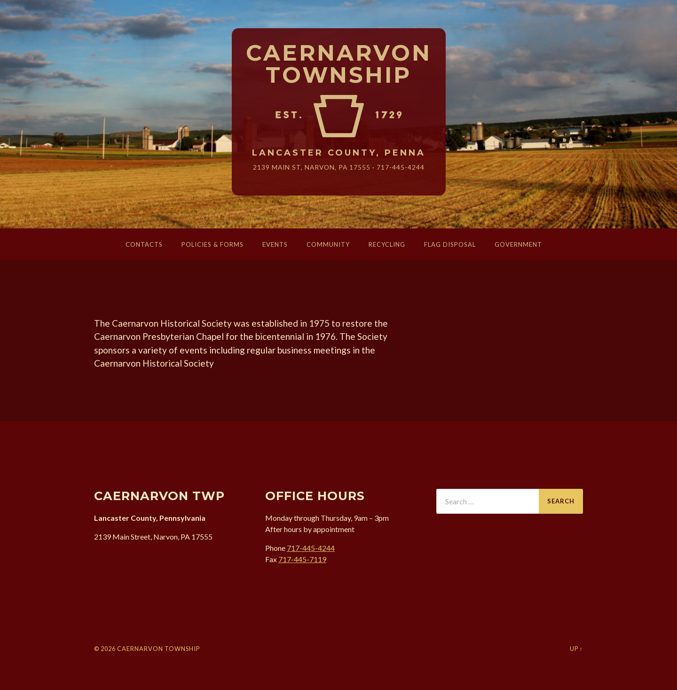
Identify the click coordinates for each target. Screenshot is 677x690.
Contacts (144, 244)
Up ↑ (576, 648)
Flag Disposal (450, 244)
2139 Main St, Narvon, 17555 (311, 167)
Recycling (387, 244)
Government (518, 244)
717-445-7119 (302, 559)
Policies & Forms (212, 244)
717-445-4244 (401, 167)
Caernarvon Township (339, 64)
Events (275, 244)
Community (328, 244)
